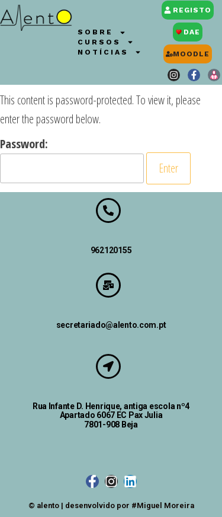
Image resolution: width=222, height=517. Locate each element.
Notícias (109, 52)
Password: (72, 159)
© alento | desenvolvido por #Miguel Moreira (111, 505)
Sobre (102, 32)
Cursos (106, 42)
